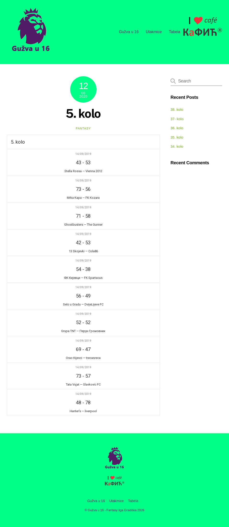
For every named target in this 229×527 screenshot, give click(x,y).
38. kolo (177, 109)
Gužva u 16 (129, 32)
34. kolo (177, 146)
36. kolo (177, 128)
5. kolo (83, 113)
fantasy (83, 128)
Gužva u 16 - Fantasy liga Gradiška (112, 510)
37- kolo (177, 119)
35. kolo (177, 137)
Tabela (174, 32)
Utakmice (154, 32)
